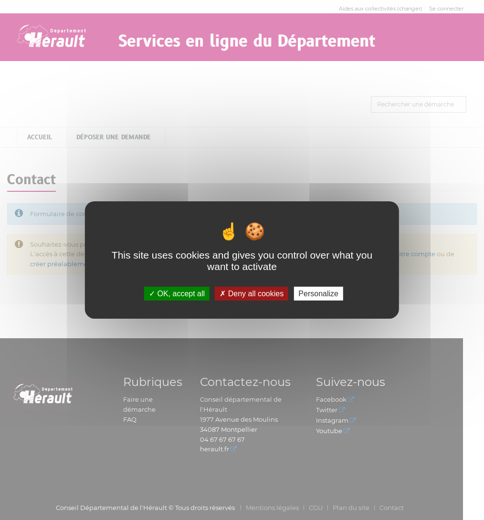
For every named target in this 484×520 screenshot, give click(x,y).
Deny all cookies (252, 294)
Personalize (318, 294)
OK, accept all (177, 294)
